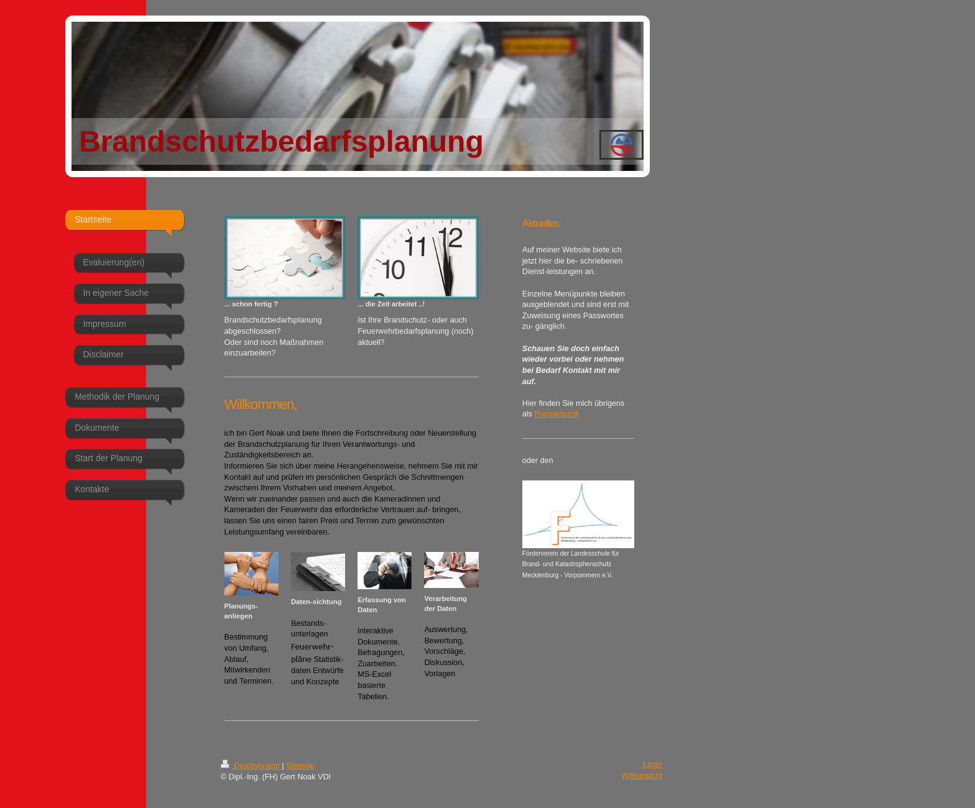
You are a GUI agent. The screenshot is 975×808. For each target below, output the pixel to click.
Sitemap (300, 765)
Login (652, 764)
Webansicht (642, 775)
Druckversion (251, 765)
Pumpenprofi (556, 414)
